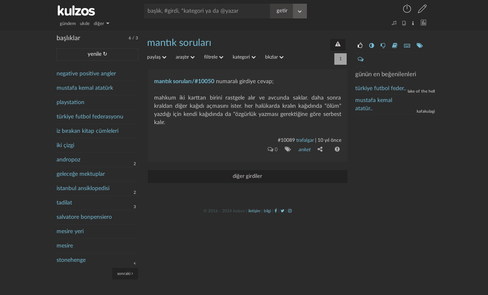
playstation (70, 102)
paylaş (156, 56)
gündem (68, 23)
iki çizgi (65, 145)
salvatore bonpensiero (84, 217)
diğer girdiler (247, 176)
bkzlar (274, 56)
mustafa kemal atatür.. (373, 104)
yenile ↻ (97, 54)
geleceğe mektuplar (81, 174)
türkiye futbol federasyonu (90, 117)
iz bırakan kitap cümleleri (87, 131)
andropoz (68, 160)
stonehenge (71, 260)
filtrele (213, 56)
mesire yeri (70, 231)
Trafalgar (305, 140)
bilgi (267, 211)
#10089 (286, 140)
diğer (101, 23)
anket (304, 149)
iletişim (254, 211)
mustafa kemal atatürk (85, 88)
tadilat (64, 203)
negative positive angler (86, 74)
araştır (185, 56)
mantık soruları (179, 43)
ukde (85, 23)
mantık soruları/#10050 (184, 81)
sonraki (125, 273)
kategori (244, 56)
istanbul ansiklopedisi (83, 188)
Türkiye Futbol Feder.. (380, 88)
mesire (65, 246)
